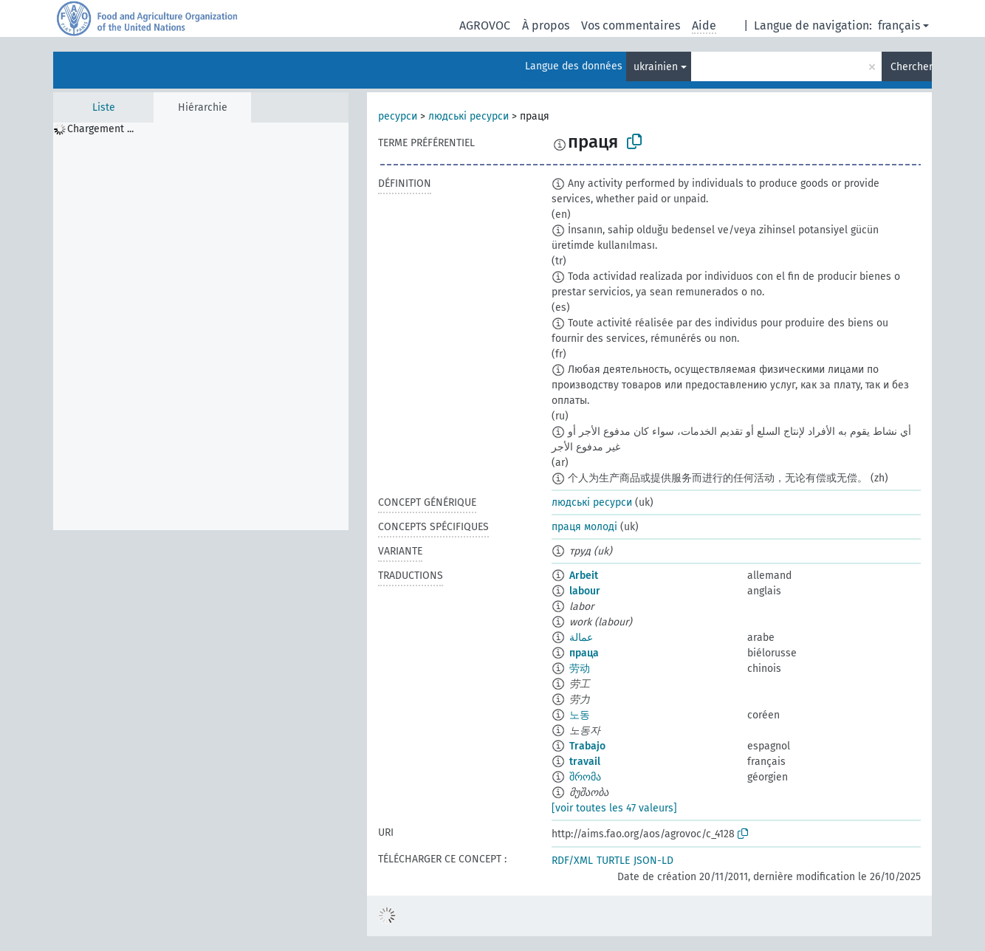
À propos (545, 25)
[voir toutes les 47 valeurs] (614, 808)
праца (584, 653)
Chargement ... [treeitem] (100, 129)
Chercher (911, 67)
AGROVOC (484, 25)
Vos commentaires (630, 25)
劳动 (579, 668)
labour (584, 591)
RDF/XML (572, 860)
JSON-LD (653, 860)
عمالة (581, 637)
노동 (579, 715)
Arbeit (583, 575)
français (899, 25)
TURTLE (613, 860)
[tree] (201, 326)
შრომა (585, 777)
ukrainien (656, 67)
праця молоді (584, 527)
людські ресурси (468, 116)
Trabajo (587, 746)
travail (584, 761)
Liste (103, 107)
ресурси (397, 116)
